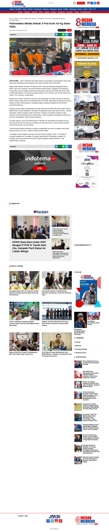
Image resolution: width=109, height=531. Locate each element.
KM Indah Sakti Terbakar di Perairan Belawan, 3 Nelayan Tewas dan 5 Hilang (91, 459)
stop (69, 30)
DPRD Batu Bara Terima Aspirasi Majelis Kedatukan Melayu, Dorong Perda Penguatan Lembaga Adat (61, 232)
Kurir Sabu (48, 18)
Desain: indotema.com (54, 528)
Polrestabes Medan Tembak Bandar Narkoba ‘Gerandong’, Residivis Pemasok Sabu (56, 293)
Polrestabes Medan (14, 20)
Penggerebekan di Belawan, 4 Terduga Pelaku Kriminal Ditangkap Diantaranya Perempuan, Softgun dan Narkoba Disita (91, 449)
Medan (20, 12)
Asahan (53, 12)
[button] (98, 8)
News (25, 9)
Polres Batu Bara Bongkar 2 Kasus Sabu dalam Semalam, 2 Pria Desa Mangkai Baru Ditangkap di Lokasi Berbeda (90, 396)
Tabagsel (27, 12)
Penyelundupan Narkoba (58, 18)
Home (12, 9)
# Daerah (77, 342)
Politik (65, 9)
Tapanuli (34, 12)
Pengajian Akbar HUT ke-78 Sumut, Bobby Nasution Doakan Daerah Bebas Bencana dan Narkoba (23, 293)
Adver (85, 9)
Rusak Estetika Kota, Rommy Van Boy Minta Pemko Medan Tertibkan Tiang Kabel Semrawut (91, 437)
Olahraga (72, 9)
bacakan (62, 30)
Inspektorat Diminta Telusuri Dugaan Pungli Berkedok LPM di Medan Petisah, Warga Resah (91, 406)
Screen (81, 3)
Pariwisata (38, 9)
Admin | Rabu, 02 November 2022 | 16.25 (18, 30)
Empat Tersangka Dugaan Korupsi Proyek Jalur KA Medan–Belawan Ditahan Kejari (91, 384)
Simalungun (61, 12)
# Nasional (77, 345)
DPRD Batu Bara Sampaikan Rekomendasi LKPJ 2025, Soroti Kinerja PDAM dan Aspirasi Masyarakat (60, 254)
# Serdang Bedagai (80, 349)
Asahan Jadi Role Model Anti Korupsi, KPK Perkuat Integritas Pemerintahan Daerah (55, 323)
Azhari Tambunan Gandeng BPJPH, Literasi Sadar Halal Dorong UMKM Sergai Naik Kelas (24, 323)
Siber (26, 516)
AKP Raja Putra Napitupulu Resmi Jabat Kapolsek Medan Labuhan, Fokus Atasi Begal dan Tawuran (91, 374)
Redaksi (20, 516)
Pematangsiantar (86, 12)
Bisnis (30, 9)
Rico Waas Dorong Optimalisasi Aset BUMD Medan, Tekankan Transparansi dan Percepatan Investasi (57, 354)
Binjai (40, 12)
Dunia (60, 9)
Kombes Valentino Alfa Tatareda (28, 18)
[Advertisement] (40, 189)
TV (94, 9)
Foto (90, 9)
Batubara (70, 12)
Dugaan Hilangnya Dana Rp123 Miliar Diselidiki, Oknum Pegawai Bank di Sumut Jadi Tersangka (91, 427)
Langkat (46, 12)
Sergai (77, 12)
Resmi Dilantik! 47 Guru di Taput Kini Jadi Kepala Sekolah (91, 362)
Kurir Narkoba (40, 18)
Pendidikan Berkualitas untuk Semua (93, 323)
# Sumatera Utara (80, 352)
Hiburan (46, 9)
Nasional (53, 9)
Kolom (79, 9)
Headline (18, 9)
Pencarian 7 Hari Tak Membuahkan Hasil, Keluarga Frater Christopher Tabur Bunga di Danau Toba (90, 417)
